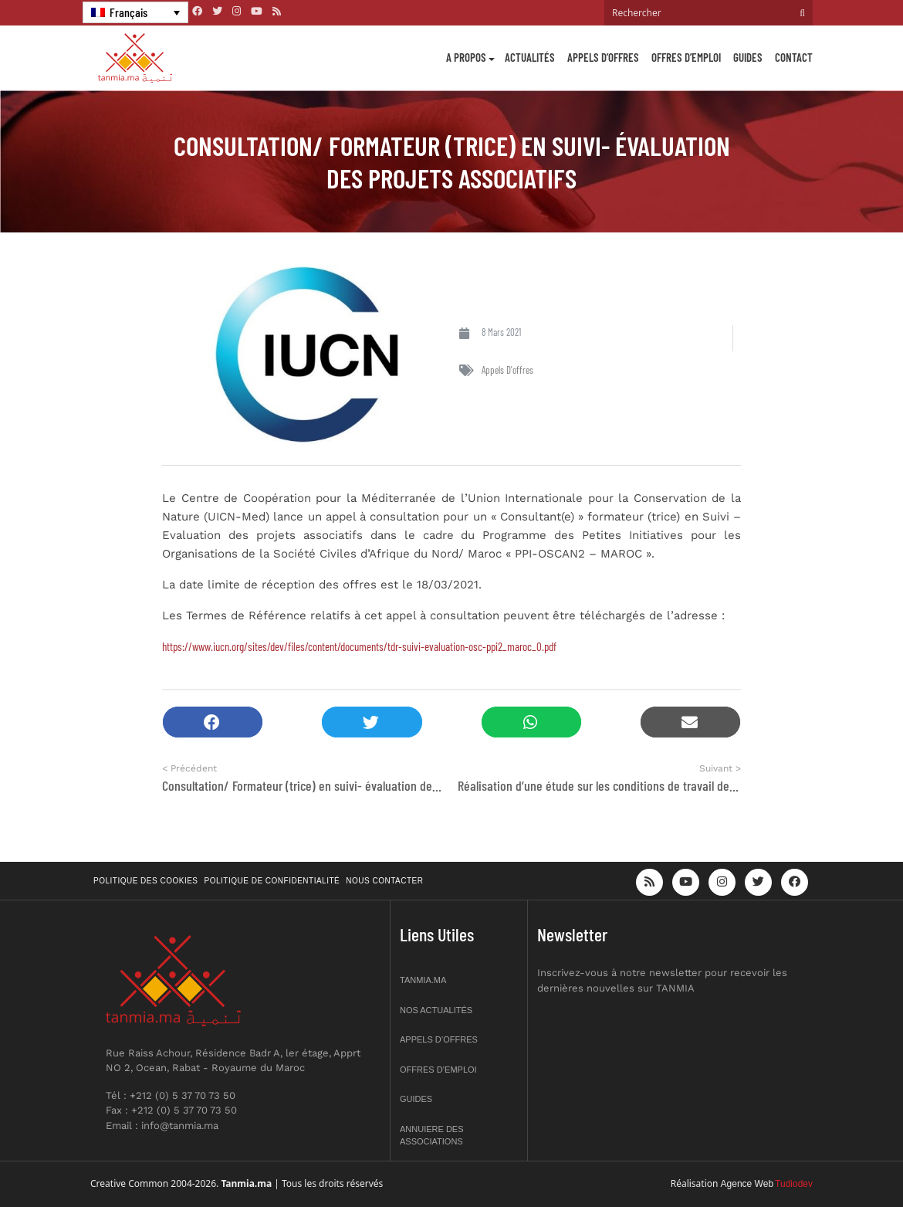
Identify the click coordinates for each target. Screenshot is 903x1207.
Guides (748, 57)
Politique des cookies (145, 880)
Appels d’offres (603, 57)
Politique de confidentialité (272, 880)
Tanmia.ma (423, 980)
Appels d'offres (507, 370)
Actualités (530, 57)
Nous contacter (384, 880)
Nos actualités (436, 1010)
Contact (794, 57)
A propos (466, 57)
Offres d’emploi (686, 57)
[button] (212, 722)
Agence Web (747, 1183)
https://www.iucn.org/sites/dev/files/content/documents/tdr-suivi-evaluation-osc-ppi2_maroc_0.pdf (359, 646)
